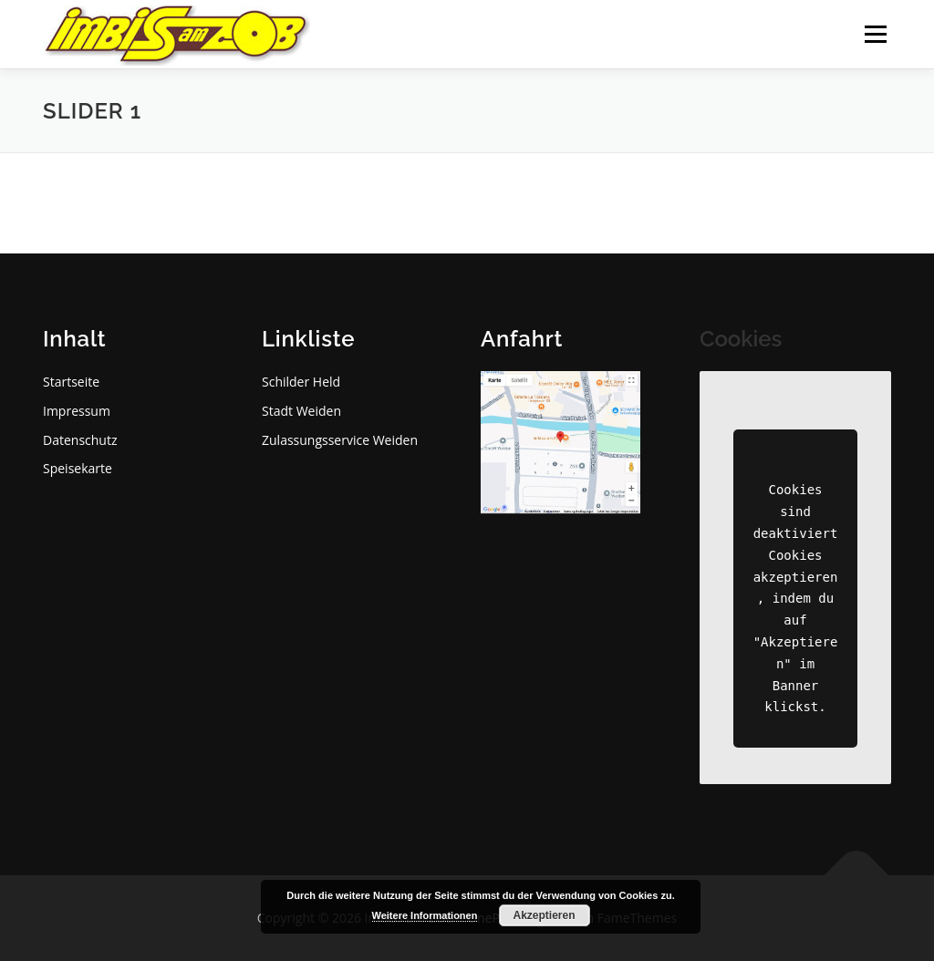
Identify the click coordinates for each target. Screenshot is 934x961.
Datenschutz (80, 440)
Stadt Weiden (301, 410)
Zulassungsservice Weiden (340, 440)
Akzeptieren (544, 915)
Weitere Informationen (425, 915)
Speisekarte (77, 468)
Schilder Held (301, 381)
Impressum (76, 410)
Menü (875, 34)
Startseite (71, 381)
